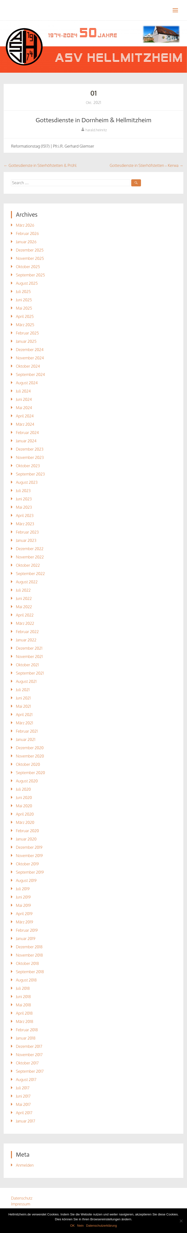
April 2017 (24, 1112)
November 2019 (29, 855)
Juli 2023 (23, 490)
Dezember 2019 (29, 847)
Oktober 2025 (28, 266)
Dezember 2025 (30, 250)
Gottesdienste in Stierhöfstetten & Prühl (40, 165)
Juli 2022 (23, 590)
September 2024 (30, 374)
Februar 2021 (27, 731)
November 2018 (29, 955)
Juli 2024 (23, 391)
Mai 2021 (23, 706)
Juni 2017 (23, 1096)
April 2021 (24, 714)
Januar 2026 (26, 241)
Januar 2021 (25, 739)
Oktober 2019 (27, 863)
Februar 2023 (27, 532)
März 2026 (25, 225)
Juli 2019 (22, 888)
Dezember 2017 (29, 1046)
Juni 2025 (24, 299)
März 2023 (25, 523)
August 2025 (26, 283)
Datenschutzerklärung (101, 1225)
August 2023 (26, 482)
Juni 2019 (23, 897)
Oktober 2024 (28, 366)
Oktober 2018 (27, 963)
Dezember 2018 (29, 946)
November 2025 (30, 258)
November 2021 (29, 656)
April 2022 (25, 615)
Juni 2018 (23, 996)
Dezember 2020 (30, 747)
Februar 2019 (27, 930)
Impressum (20, 1204)
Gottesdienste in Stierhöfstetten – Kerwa (146, 165)
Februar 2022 (27, 631)
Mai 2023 (24, 507)
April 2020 (25, 814)
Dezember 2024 (29, 349)
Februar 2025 (27, 333)
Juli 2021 (22, 689)
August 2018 (26, 980)
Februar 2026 (27, 233)
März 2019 (24, 922)
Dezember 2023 (29, 449)
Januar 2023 (26, 540)
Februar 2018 (27, 1029)
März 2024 (25, 424)
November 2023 (30, 457)
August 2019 (26, 880)
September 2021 (30, 673)
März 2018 (24, 1021)
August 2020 (27, 780)
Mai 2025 (24, 308)
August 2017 (26, 1079)
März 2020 (25, 822)
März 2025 (25, 324)
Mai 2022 (24, 606)
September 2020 (30, 772)
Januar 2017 (25, 1121)
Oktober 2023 (28, 465)
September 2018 (30, 971)
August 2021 (26, 681)
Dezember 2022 (29, 548)
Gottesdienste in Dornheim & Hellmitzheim (93, 120)
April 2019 (24, 913)
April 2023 (24, 515)
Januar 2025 (26, 341)
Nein (80, 1225)
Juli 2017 (22, 1087)
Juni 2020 (24, 797)
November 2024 (30, 357)
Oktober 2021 (27, 664)
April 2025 (25, 316)
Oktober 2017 (27, 1063)
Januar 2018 (25, 1038)
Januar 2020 (26, 839)
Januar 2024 (26, 440)
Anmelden (25, 1165)
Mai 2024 (24, 407)
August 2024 (26, 382)
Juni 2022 (24, 598)
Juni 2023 (24, 498)
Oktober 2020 (28, 764)
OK (72, 1225)
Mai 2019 (23, 905)
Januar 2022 (26, 639)
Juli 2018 (23, 988)
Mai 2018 (23, 1004)
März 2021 (24, 722)
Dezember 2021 (29, 648)
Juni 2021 (23, 698)
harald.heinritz (96, 130)
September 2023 (30, 474)
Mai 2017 (23, 1104)
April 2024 (25, 416)
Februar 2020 (27, 830)
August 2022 (26, 581)
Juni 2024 (24, 399)
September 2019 (30, 872)
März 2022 (25, 623)
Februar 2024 (27, 432)
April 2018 (24, 1013)
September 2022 (30, 573)
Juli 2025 (23, 291)
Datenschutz (21, 1198)
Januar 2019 (25, 938)
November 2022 (30, 557)
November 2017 (29, 1054)
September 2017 (30, 1071)
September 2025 (30, 275)
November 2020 (30, 756)
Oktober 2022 (28, 565)
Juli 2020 (23, 789)
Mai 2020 (24, 805)
